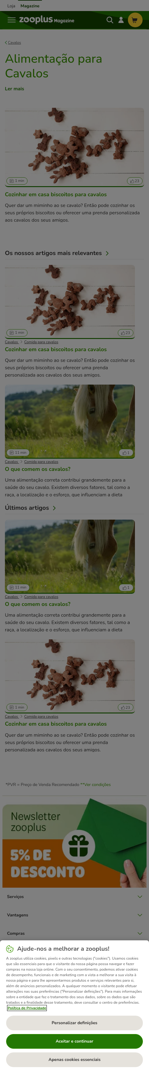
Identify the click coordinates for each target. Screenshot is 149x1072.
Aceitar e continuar (74, 1041)
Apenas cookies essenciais (74, 1060)
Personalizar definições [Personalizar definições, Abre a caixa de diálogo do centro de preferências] (74, 1023)
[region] (74, 1006)
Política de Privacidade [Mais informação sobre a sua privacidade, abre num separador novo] (27, 1008)
